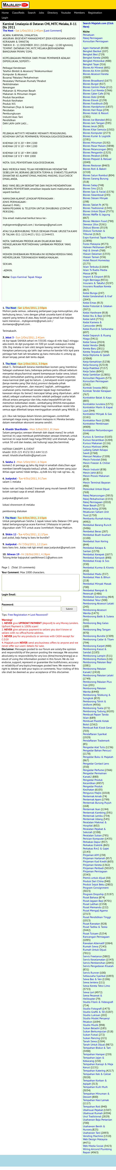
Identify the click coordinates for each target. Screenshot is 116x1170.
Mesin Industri (91, 469)
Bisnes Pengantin (93, 152)
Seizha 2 (10, 462)
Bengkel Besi (90, 54)
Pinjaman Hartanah (94, 858)
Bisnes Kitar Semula (94, 129)
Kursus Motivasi (92, 446)
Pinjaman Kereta (92, 865)
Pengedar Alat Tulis (94, 747)
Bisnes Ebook (91, 100)
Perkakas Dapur (92, 842)
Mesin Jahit (89, 472)
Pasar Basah (90, 505)
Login (5, 17)
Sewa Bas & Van (92, 979)
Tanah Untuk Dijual (94, 1044)
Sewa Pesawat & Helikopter (92, 997)
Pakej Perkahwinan (94, 499)
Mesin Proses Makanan (96, 476)
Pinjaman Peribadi (93, 868)
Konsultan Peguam (94, 378)
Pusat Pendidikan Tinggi (97, 917)
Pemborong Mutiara (94, 659)
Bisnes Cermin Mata (94, 87)
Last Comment (53, 30)
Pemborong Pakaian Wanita (94, 690)
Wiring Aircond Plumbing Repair (97, 1150)
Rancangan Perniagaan (96, 936)
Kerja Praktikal (91, 368)
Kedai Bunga (90, 293)
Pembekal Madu (92, 574)
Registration (95, 12)
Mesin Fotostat (91, 459)
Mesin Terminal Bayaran (96, 482)
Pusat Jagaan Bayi (93, 900)
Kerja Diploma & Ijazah (96, 355)
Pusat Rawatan (91, 923)
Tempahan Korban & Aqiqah (95, 1082)
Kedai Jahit (89, 319)
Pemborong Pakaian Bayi (97, 662)
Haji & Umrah (91, 250)
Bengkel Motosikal (94, 61)
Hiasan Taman (91, 257)
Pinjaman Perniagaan (95, 871)
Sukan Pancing (91, 1038)
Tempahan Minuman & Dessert (96, 1095)
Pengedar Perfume (93, 770)
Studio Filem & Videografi (98, 1002)
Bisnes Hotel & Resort (95, 113)
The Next (8, 30)
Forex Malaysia (91, 244)
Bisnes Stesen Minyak (95, 198)
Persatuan (88, 34)
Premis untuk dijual (94, 877)
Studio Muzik (90, 1025)
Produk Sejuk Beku (94, 884)
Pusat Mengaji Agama (95, 910)
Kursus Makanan (92, 443)
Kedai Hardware (92, 312)
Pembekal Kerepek (93, 554)
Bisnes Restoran (92, 165)
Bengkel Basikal (92, 51)
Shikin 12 (10, 534)
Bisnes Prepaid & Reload (97, 159)
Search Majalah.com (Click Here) (98, 24)
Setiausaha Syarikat (94, 976)
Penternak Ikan (91, 809)
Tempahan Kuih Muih (95, 1087)
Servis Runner (91, 972)
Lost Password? (39, 614)
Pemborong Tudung (94, 711)
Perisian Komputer (93, 838)
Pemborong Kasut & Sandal (95, 650)
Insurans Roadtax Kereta (97, 286)
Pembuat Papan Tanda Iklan (96, 716)
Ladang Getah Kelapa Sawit (95, 451)
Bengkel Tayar (91, 64)
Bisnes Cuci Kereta (93, 90)
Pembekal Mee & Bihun (96, 577)
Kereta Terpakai (92, 351)
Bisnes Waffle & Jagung (96, 214)
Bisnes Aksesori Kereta (96, 74)
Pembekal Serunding (95, 596)
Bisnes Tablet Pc (92, 204)
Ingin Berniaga (91, 280)
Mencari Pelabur (92, 456)
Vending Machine (93, 1136)
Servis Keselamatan (94, 959)
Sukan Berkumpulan (95, 1031)
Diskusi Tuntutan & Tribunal (94, 232)
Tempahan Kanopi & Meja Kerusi (98, 1065)
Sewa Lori (88, 992)
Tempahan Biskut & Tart (97, 1047)
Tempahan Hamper (94, 1054)
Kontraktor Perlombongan (98, 430)
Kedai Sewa (89, 342)
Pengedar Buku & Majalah (98, 757)
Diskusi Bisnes (91, 227)
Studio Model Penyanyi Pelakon (96, 1020)
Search (32, 12)
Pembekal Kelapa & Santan (94, 549)
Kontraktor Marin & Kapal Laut (98, 408)
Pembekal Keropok (94, 557)
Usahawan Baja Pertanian (97, 1119)
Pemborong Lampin (94, 655)
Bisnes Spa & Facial (94, 191)
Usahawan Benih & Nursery (94, 1128)
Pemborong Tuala (93, 708)
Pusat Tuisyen (91, 933)
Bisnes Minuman (92, 142)
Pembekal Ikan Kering (95, 541)
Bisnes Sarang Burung (95, 178)
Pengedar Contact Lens (96, 763)
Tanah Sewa (90, 1041)
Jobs (41, 12)
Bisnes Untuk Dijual (94, 211)
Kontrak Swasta (92, 387)
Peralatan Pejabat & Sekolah (94, 830)
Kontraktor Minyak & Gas (97, 414)
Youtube (66, 12)
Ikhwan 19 (13, 554)
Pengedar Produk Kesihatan (93, 788)
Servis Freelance (92, 956)
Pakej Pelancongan (94, 495)
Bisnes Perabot (91, 155)
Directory (52, 12)
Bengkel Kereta (91, 57)
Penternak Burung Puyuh (97, 802)
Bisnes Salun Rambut (95, 175)
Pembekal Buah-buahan (97, 534)
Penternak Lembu (93, 815)
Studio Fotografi (92, 1008)
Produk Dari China (93, 881)
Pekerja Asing (90, 508)
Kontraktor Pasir (92, 420)
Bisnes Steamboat (93, 195)
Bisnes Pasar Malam (94, 145)
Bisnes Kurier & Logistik (97, 136)
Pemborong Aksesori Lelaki (98, 603)
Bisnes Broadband (93, 80)
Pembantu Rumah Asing (97, 518)
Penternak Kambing (94, 812)
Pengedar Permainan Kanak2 (95, 774)
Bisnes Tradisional (93, 208)
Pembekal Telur (92, 600)
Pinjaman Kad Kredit (95, 861)
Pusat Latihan (91, 904)
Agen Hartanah (91, 48)
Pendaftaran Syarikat (95, 734)
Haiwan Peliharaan (94, 247)
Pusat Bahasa (90, 897)
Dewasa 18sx (90, 224)
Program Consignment (96, 887)
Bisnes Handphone (94, 106)
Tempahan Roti (91, 1106)
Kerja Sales (89, 371)
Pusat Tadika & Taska (95, 927)
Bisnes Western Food (95, 221)
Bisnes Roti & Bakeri (94, 168)
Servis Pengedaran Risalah (98, 966)
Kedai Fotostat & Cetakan (97, 306)
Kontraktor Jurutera (94, 404)
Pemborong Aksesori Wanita (95, 611)
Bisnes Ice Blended (94, 119)
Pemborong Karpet (94, 646)
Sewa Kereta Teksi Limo (96, 985)
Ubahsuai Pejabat (93, 1110)
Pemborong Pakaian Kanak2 (94, 670)
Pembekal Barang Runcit (97, 525)
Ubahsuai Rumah (93, 1113)
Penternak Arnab (92, 796)
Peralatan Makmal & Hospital (95, 824)
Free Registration (17, 614)
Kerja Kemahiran (92, 361)
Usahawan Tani (91, 1132)
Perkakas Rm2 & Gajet (96, 848)
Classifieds (18, 12)
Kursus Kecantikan (93, 440)
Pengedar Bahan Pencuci (97, 750)
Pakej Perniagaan (93, 38)
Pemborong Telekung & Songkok (97, 696)
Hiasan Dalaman (92, 253)
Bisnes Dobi (89, 97)
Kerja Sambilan (91, 374)
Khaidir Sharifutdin (16, 429)
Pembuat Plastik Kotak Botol (96, 722)
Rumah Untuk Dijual (94, 949)
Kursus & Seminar (93, 436)
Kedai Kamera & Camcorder (92, 324)
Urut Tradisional (92, 1116)
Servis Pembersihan (94, 962)
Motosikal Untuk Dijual (96, 489)
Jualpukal (11, 478)
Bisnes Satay (90, 185)
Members (79, 12)
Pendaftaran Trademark (96, 740)
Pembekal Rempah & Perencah (95, 592)
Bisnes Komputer (92, 133)
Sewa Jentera (90, 982)
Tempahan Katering (94, 1070)
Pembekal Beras (92, 531)
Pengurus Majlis (92, 792)
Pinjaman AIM (91, 855)
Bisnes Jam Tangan (94, 123)
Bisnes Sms (89, 188)
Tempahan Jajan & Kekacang (93, 1059)
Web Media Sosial (93, 1146)
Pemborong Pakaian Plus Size (97, 683)
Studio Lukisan (91, 1015)
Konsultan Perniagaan (95, 41)
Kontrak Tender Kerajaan (97, 391)
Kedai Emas (89, 302)
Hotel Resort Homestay (96, 260)
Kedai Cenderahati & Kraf (97, 296)
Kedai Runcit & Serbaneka (98, 329)
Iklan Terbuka (91, 266)
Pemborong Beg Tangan (97, 629)
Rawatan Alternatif (93, 943)
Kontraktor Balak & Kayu (97, 397)
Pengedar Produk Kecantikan (93, 781)
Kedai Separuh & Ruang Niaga (97, 337)
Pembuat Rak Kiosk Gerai (97, 727)
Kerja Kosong (90, 364)
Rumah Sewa (90, 946)
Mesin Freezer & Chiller (96, 463)
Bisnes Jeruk (90, 126)
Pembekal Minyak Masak (97, 583)
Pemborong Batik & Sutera (98, 616)
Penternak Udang (93, 819)
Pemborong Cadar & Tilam (98, 639)
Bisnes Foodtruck (93, 103)
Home (5, 12)
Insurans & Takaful (94, 283)
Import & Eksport (93, 276)
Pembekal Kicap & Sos (96, 561)
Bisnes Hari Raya (92, 110)
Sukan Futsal (90, 1034)
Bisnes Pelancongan (94, 149)
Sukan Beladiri (91, 1028)
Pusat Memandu (92, 907)
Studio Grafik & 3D (94, 1011)
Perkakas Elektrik (93, 845)
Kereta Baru (89, 348)
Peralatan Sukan (92, 835)
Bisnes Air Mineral (93, 67)
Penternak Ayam (92, 799)
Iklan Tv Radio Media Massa (95, 271)
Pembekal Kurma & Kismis (98, 567)
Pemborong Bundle (94, 636)
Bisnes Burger (91, 83)
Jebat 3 (9, 337)
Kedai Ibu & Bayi (92, 315)
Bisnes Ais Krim (91, 70)
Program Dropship (93, 894)
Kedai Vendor (90, 345)
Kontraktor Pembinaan (96, 423)
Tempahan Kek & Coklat (97, 1074)
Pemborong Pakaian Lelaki (98, 675)
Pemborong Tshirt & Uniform (94, 703)
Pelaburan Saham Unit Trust (96, 513)
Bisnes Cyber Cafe (93, 93)
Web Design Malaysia (95, 1139)
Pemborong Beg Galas (96, 623)
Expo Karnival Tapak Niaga (26, 277)
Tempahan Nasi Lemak (96, 1100)
